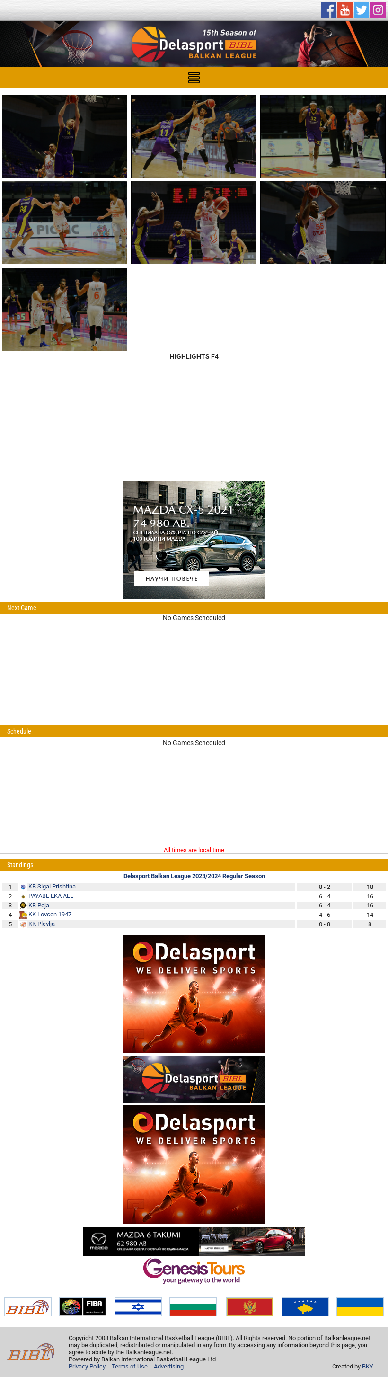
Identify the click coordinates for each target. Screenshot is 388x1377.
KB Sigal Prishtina (52, 886)
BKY (367, 1366)
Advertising (169, 1366)
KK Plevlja (41, 923)
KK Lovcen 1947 (49, 914)
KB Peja (38, 905)
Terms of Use (130, 1366)
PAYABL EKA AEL (50, 895)
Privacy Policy (87, 1366)
